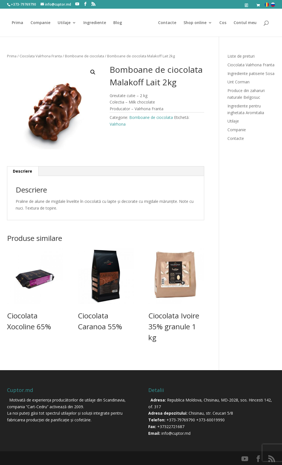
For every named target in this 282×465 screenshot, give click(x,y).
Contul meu (243, 23)
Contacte (165, 23)
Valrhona (118, 124)
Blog (119, 23)
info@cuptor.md (176, 433)
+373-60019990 (210, 419)
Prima (19, 23)
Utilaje (66, 23)
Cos (220, 23)
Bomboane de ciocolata (84, 55)
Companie (42, 23)
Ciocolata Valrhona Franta (41, 55)
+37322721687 (170, 426)
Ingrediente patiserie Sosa (250, 73)
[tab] (23, 171)
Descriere (22, 171)
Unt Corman (238, 81)
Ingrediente (96, 23)
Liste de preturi (241, 56)
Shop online (193, 23)
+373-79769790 (180, 419)
